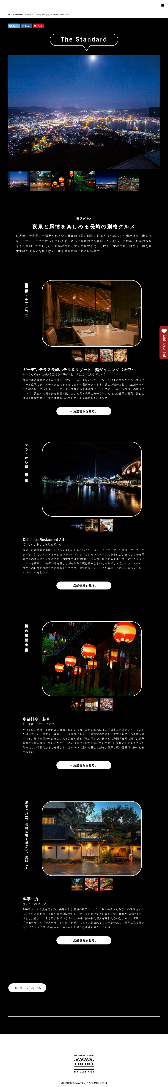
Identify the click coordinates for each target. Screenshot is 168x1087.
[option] (84, 112)
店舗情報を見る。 (84, 411)
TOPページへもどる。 (27, 988)
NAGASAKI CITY (80, 1082)
